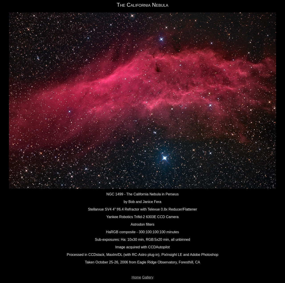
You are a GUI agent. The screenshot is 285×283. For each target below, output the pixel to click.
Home (136, 277)
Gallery (147, 277)
